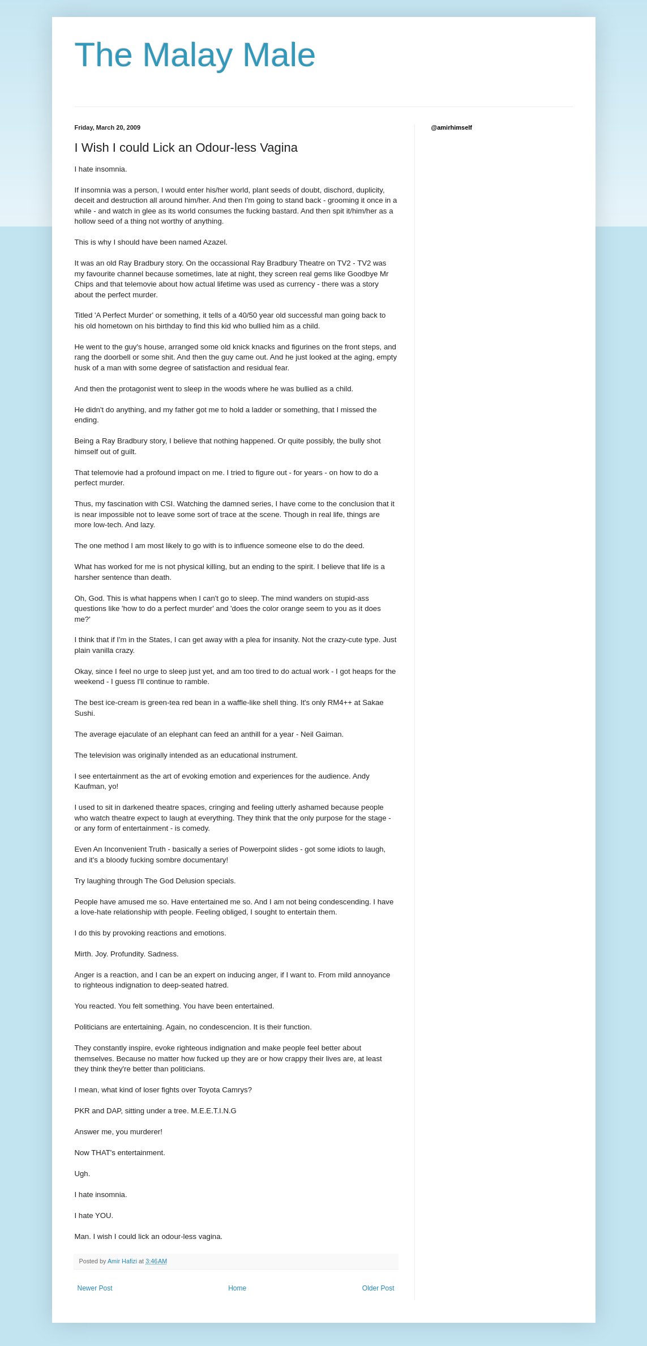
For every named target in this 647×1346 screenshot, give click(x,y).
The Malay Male (195, 55)
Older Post (378, 1288)
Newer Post (95, 1288)
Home (237, 1288)
